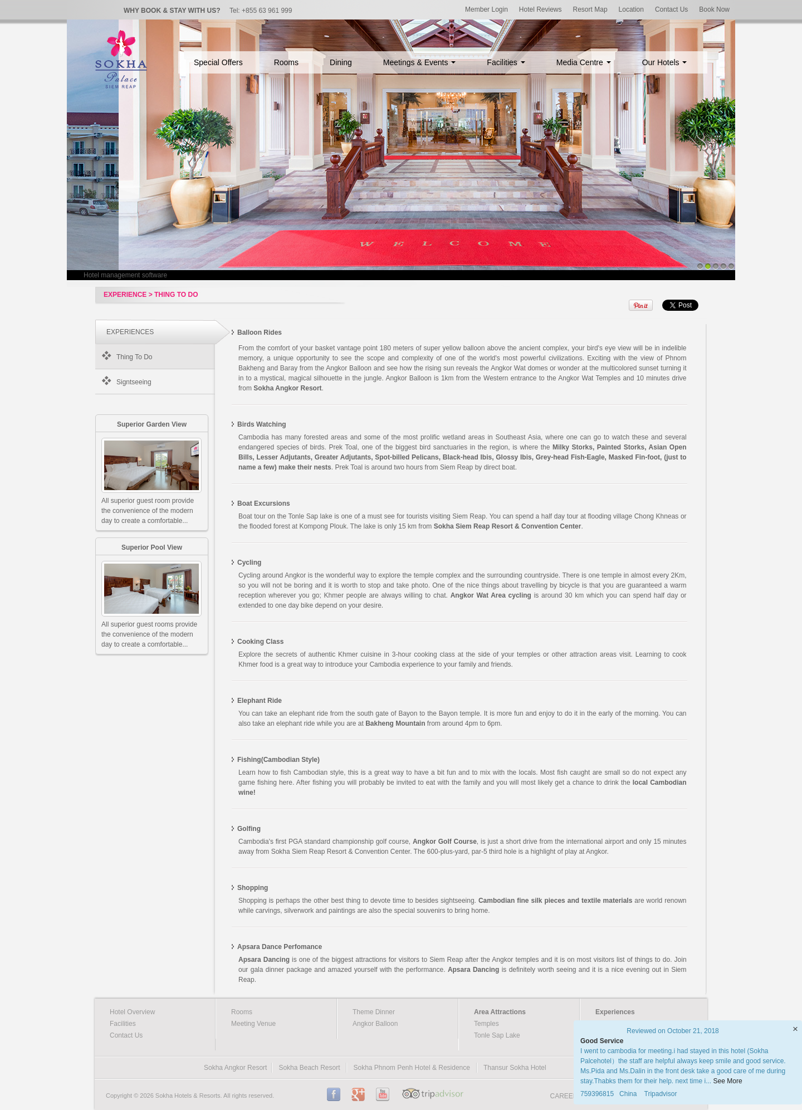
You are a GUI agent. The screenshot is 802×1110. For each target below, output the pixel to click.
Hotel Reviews (540, 9)
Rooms (286, 62)
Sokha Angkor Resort (235, 1068)
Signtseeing (133, 382)
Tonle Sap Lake (497, 1035)
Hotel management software (125, 275)
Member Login (486, 9)
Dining (341, 62)
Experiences (615, 1012)
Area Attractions (500, 1012)
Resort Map (590, 9)
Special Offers (218, 62)
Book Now (714, 9)
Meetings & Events (419, 62)
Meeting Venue (253, 1024)
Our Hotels (664, 62)
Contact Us (671, 9)
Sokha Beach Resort (309, 1068)
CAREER (564, 1096)
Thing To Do (134, 357)
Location (631, 9)
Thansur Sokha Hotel (514, 1068)
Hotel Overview (132, 1012)
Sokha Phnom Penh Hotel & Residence (411, 1068)
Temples (486, 1024)
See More (727, 1081)
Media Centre (583, 62)
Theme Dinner (374, 1012)
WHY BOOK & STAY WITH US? (172, 10)
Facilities (506, 62)
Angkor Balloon (375, 1024)
